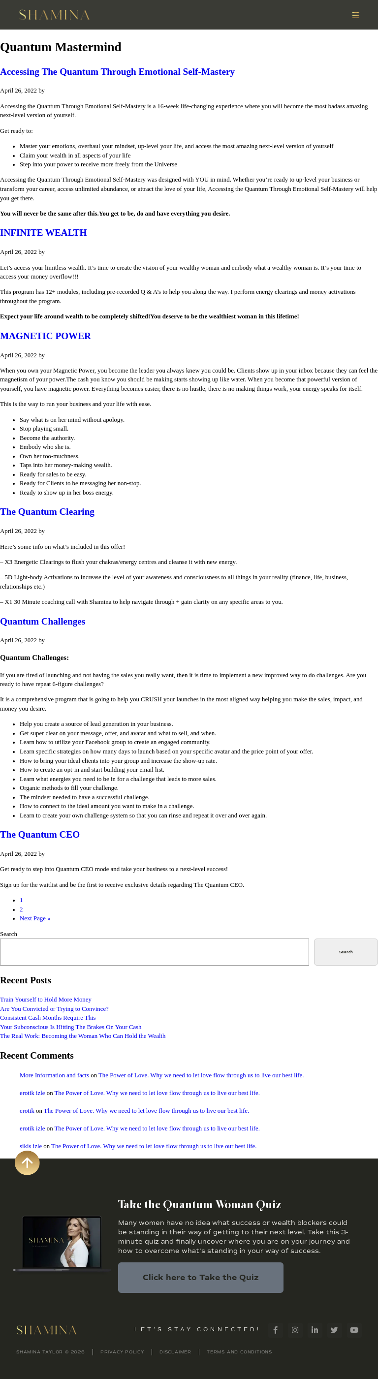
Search (8, 934)
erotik (27, 1110)
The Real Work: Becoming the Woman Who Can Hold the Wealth (82, 1036)
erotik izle (32, 1093)
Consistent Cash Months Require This (48, 1017)
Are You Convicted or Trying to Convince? (54, 1008)
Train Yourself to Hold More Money (46, 999)
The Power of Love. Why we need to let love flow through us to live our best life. (201, 1075)
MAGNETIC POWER (45, 336)
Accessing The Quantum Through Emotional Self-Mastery (117, 71)
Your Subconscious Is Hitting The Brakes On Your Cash (70, 1027)
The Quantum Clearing (47, 511)
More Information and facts (54, 1075)
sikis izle (31, 1146)
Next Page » (35, 918)
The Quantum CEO (40, 834)
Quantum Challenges (42, 621)
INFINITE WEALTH (43, 232)
